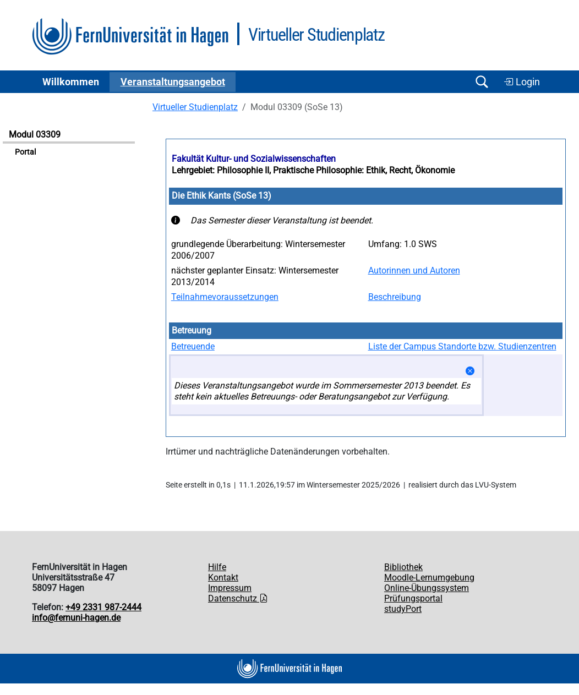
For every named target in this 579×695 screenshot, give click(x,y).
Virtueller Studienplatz (195, 107)
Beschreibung (394, 297)
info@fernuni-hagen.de (76, 617)
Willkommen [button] (70, 81)
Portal (25, 152)
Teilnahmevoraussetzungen (224, 297)
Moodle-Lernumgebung (429, 577)
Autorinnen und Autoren (414, 270)
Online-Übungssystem (426, 588)
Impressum (230, 588)
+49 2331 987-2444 (103, 607)
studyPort (403, 609)
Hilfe (217, 567)
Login (522, 81)
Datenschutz (238, 598)
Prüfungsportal (413, 598)
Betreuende (193, 346)
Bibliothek (403, 567)
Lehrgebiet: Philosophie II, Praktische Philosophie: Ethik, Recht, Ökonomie (313, 170)
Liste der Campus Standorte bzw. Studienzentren (462, 346)
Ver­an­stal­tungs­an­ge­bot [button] (173, 81)
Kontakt (223, 577)
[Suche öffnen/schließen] (481, 81)
